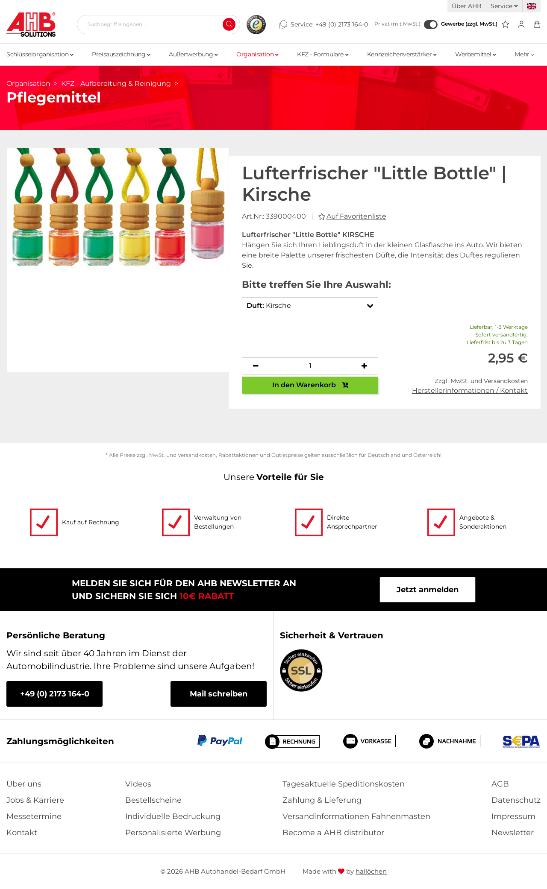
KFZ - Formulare (322, 54)
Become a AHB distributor (333, 832)
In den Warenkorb (310, 385)
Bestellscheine (153, 800)
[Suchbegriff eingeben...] (155, 24)
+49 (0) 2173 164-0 (341, 24)
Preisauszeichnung (121, 54)
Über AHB (467, 6)
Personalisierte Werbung (173, 832)
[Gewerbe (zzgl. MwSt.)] (431, 24)
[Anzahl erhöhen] (364, 366)
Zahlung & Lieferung (322, 800)
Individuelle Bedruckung (173, 816)
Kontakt (21, 832)
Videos (138, 784)
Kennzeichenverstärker (402, 54)
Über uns (23, 784)
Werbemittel (475, 54)
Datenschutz (516, 800)
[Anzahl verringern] (256, 366)
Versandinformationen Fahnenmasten (356, 816)
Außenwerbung (193, 54)
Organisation (257, 54)
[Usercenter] (521, 24)
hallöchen (371, 871)
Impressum (513, 816)
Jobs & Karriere (35, 800)
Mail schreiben (218, 694)
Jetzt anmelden (428, 589)
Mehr (524, 54)
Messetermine (34, 816)
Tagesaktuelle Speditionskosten (343, 784)
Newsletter (512, 832)
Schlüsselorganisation (40, 54)
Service (504, 6)
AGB (500, 784)
